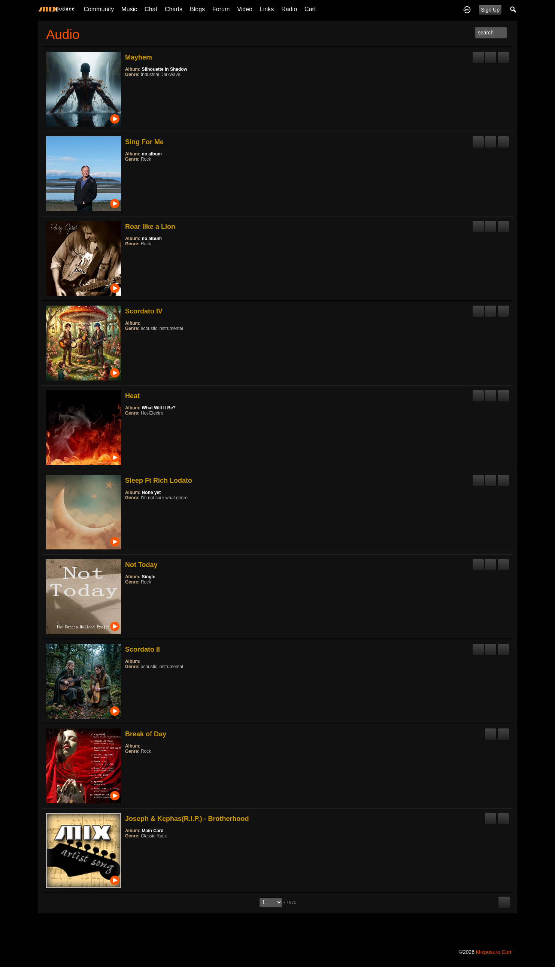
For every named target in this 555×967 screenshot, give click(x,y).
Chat (151, 9)
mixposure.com (494, 952)
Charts (173, 9)
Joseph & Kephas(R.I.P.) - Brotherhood (187, 818)
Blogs (197, 9)
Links (267, 9)
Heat (132, 396)
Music (129, 9)
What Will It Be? (159, 407)
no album (152, 154)
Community (99, 9)
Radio (289, 9)
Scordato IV (144, 311)
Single (148, 576)
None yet (151, 492)
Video (244, 9)
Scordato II (142, 649)
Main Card (153, 830)
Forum (221, 9)
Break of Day (145, 734)
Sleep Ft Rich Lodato (158, 480)
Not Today (141, 565)
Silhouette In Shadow (164, 69)
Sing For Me (144, 142)
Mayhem (138, 57)
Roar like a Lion (150, 226)
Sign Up (490, 10)
